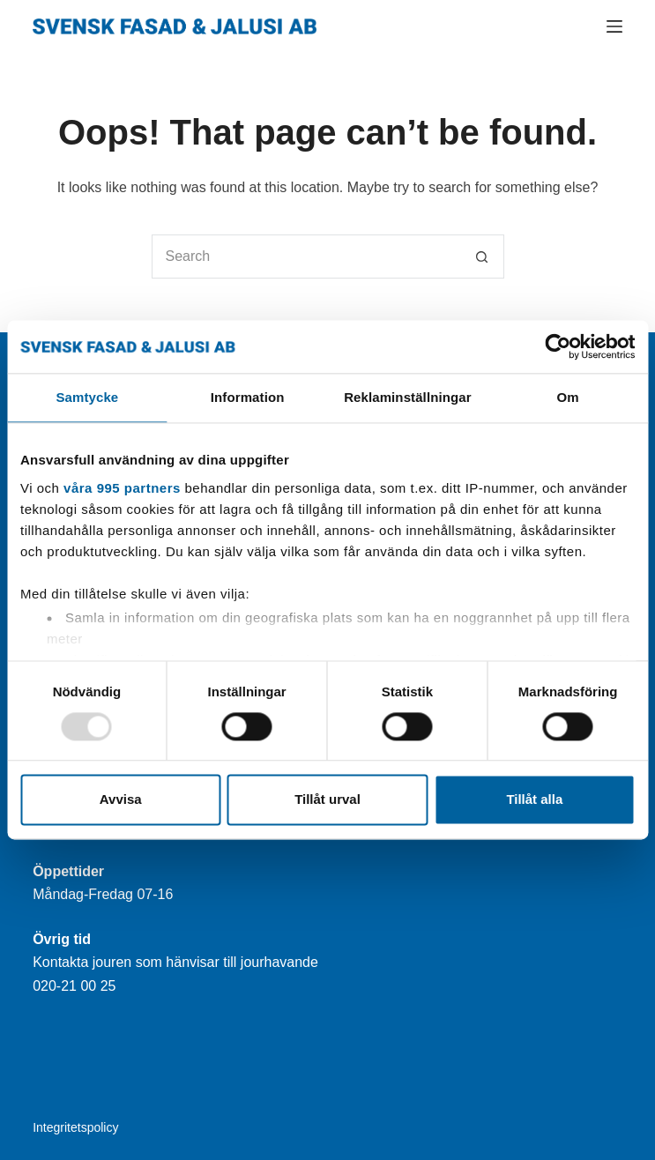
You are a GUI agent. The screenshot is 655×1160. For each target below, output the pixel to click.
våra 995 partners (122, 487)
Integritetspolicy (75, 1127)
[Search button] (482, 256)
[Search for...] (306, 256)
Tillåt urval (327, 799)
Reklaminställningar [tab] (407, 397)
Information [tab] (248, 397)
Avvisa (121, 799)
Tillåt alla (534, 799)
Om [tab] (568, 397)
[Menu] (614, 26)
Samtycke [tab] (87, 397)
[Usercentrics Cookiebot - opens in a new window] (557, 346)
